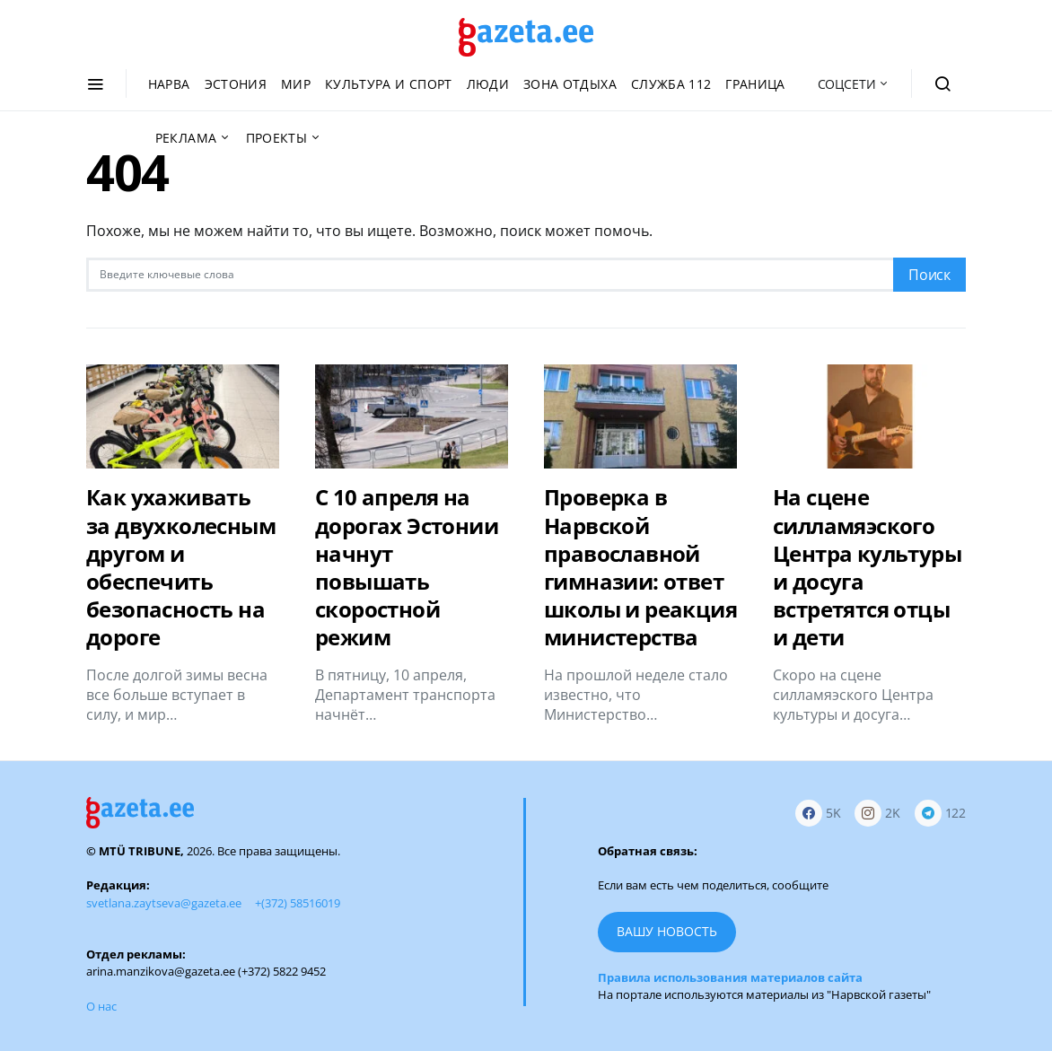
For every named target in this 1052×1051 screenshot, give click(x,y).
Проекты (276, 137)
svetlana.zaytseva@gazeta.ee (163, 903)
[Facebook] (818, 812)
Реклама (185, 137)
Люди (488, 83)
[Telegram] (940, 812)
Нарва (169, 83)
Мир (296, 83)
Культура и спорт (388, 83)
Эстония (236, 83)
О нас (101, 1006)
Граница (755, 83)
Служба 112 (671, 83)
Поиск (929, 275)
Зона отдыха (570, 83)
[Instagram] (877, 812)
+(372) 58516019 (297, 903)
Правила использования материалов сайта (730, 977)
